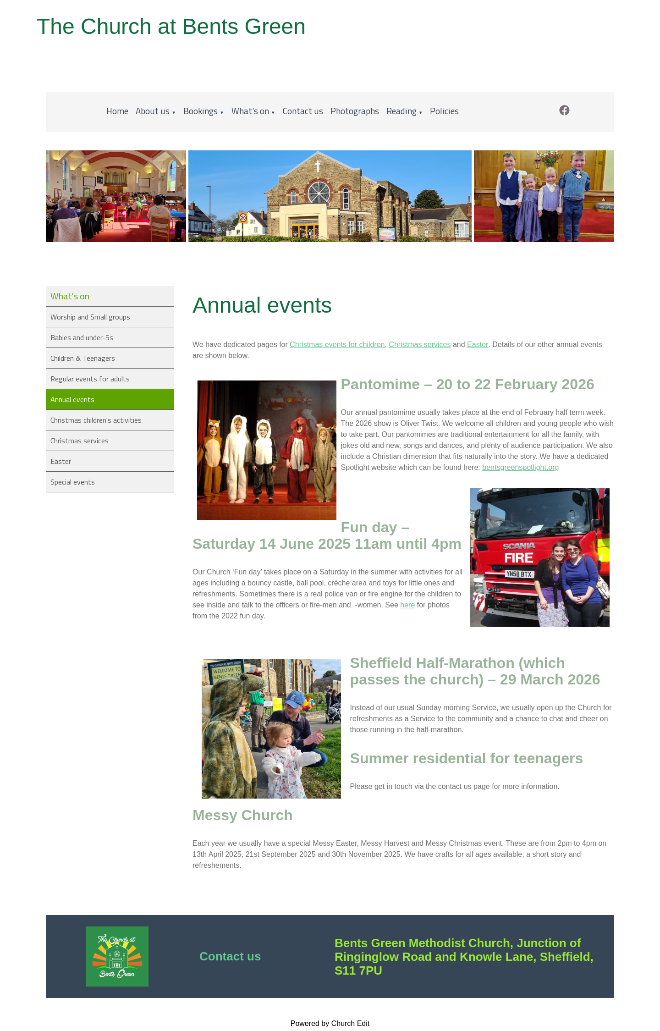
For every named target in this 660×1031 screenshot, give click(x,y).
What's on (250, 110)
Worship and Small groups (90, 316)
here (407, 605)
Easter (60, 461)
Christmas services (79, 440)
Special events (72, 481)
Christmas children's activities (96, 419)
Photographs (354, 110)
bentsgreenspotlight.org (520, 467)
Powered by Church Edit (330, 1023)
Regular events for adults (90, 378)
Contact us (303, 110)
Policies (444, 110)
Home (117, 110)
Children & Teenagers (82, 358)
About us (153, 110)
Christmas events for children (337, 344)
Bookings (200, 110)
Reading (401, 110)
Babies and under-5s (81, 337)
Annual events (72, 399)
